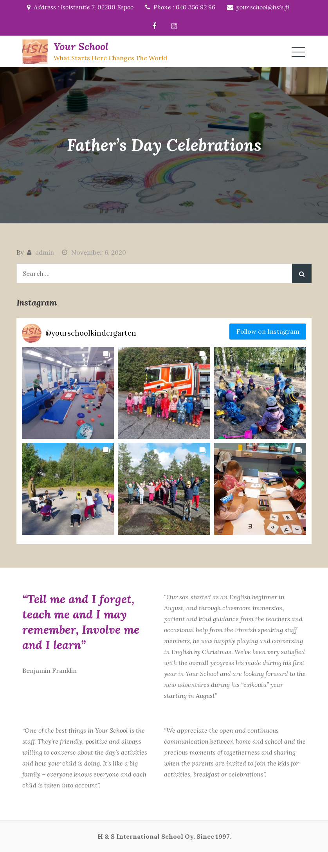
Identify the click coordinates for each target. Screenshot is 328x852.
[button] (68, 393)
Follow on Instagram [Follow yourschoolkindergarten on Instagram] (267, 331)
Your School (81, 46)
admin (44, 252)
